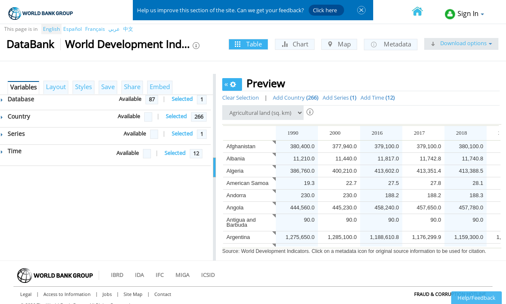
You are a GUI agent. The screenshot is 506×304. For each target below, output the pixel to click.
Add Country (295, 97)
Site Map (133, 294)
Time (11, 151)
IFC (160, 275)
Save (108, 86)
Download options (461, 43)
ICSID (208, 275)
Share (132, 86)
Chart (294, 44)
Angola (234, 207)
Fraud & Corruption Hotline (450, 294)
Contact (162, 294)
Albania (235, 158)
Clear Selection (240, 97)
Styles (83, 86)
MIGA (182, 275)
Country (15, 116)
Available (130, 99)
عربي (114, 29)
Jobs (107, 294)
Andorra (236, 195)
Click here (325, 10)
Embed (160, 86)
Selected (182, 99)
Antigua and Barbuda (241, 222)
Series (13, 134)
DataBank (30, 44)
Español (72, 29)
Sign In (464, 14)
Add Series (339, 97)
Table (248, 44)
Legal (26, 294)
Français (95, 29)
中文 (128, 29)
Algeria (234, 171)
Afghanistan (241, 146)
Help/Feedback (476, 297)
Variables (23, 87)
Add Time (378, 97)
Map (339, 44)
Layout (56, 86)
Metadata (390, 44)
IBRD (117, 275)
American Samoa (247, 183)
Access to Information (67, 294)
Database (17, 99)
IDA (139, 275)
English (51, 29)
